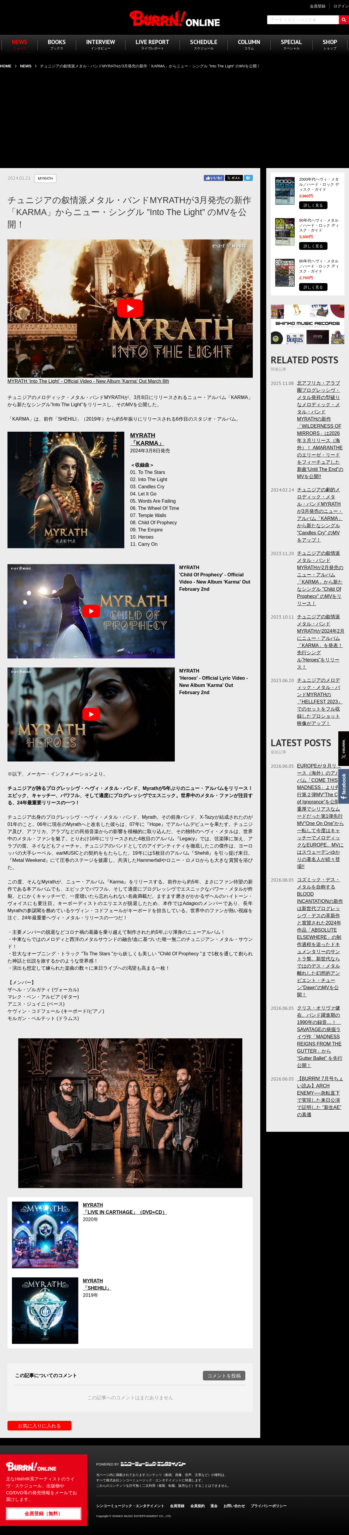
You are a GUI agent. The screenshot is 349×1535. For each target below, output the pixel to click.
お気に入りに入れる (39, 1425)
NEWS (25, 66)
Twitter (234, 178)
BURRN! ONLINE (174, 18)
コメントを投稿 (224, 1375)
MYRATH (45, 178)
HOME (5, 66)
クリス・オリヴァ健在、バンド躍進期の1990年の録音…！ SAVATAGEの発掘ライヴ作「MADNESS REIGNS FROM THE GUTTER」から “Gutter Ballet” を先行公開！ (319, 1036)
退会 (214, 1506)
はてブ (248, 178)
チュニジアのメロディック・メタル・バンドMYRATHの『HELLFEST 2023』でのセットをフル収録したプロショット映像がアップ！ (320, 702)
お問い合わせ (234, 1506)
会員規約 (197, 1506)
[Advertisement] (174, 115)
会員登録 (177, 1506)
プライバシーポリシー (269, 1506)
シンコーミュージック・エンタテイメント (153, 1464)
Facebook (343, 786)
